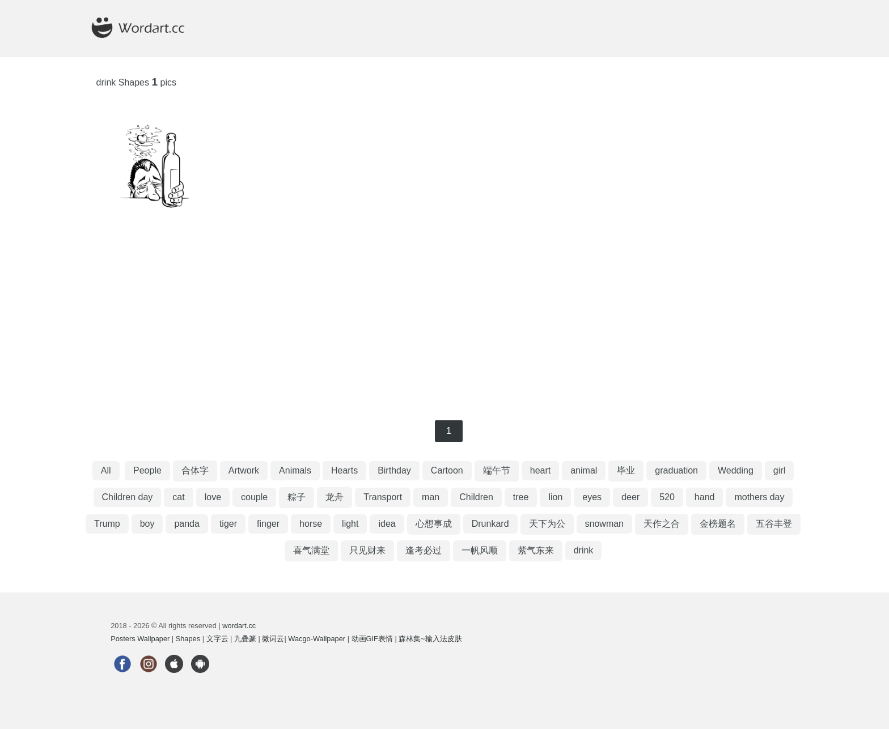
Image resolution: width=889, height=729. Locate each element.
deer (630, 497)
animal (583, 470)
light (350, 523)
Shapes (188, 638)
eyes (592, 497)
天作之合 (662, 523)
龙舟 (334, 497)
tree (521, 497)
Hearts (344, 470)
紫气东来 (536, 550)
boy (147, 523)
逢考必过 (423, 550)
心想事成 (434, 523)
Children (476, 497)
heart (540, 470)
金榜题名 (718, 523)
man (430, 497)
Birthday (394, 470)
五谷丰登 (774, 523)
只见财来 (367, 550)
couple (254, 497)
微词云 (273, 638)
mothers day (759, 497)
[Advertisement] (444, 318)
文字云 (217, 638)
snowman (604, 523)
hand (705, 497)
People (147, 470)
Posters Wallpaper (140, 638)
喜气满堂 (311, 550)
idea (386, 523)
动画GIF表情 (372, 638)
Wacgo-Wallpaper (316, 638)
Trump (107, 523)
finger (268, 523)
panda (187, 523)
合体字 (195, 470)
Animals (295, 470)
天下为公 (547, 523)
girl (779, 470)
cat (178, 497)
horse (310, 523)
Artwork (243, 470)
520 (667, 497)
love (213, 497)
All (106, 470)
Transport (382, 497)
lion (555, 497)
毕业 (626, 470)
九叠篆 (245, 638)
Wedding (735, 470)
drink (584, 550)
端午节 (496, 470)
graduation (676, 470)
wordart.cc (239, 625)
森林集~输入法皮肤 (430, 638)
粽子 (296, 497)
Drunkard (490, 523)
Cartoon (447, 470)
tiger (228, 523)
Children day (127, 497)
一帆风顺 (480, 550)
